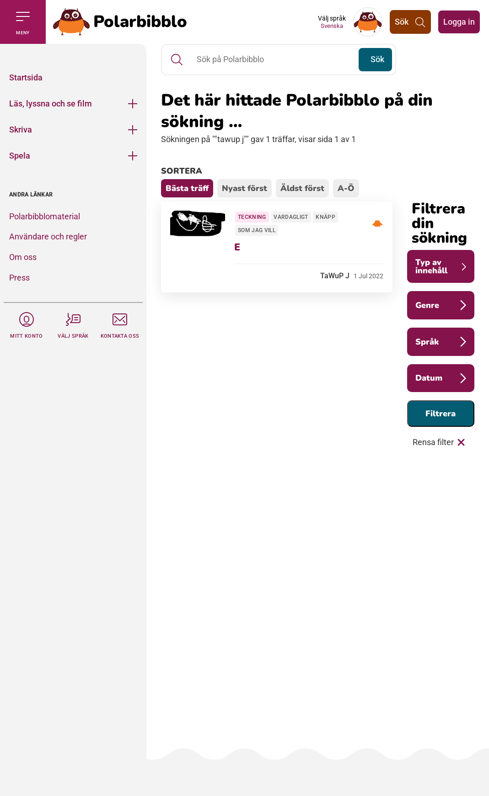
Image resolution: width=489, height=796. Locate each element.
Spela (19, 155)
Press (19, 277)
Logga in (459, 22)
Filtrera (440, 413)
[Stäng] (73, 54)
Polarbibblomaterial (44, 216)
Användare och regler (48, 236)
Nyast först (244, 188)
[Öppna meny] (132, 103)
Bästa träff (187, 188)
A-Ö (346, 188)
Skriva (20, 129)
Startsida (26, 77)
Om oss (23, 257)
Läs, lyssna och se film (50, 103)
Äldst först (302, 188)
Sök (377, 59)
